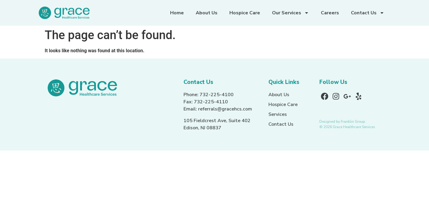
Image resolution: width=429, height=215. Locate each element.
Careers (330, 13)
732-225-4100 (217, 94)
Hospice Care (244, 13)
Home (177, 13)
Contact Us (367, 12)
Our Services (290, 12)
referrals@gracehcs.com (225, 109)
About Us (206, 13)
